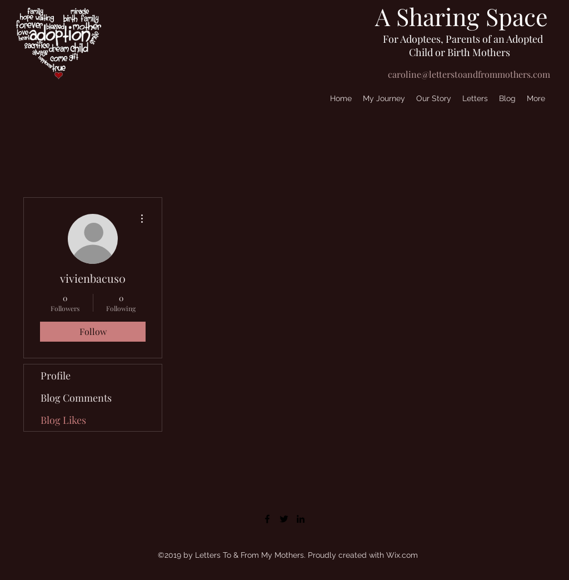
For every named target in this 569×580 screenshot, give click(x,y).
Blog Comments (76, 397)
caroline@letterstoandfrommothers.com (469, 74)
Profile (56, 375)
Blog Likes (63, 420)
